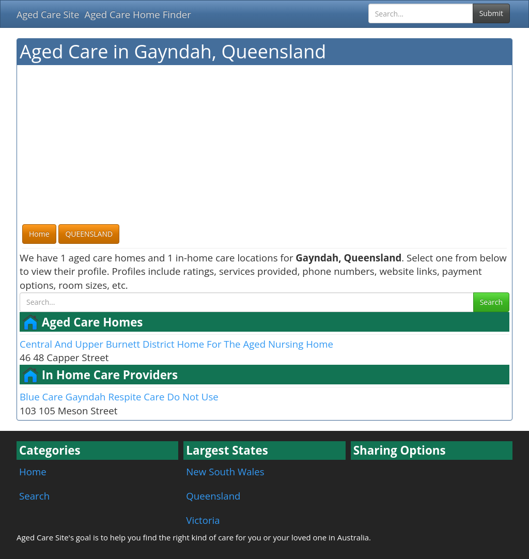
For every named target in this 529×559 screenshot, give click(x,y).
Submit (491, 13)
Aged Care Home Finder (137, 14)
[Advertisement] (264, 145)
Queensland (213, 495)
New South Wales (225, 471)
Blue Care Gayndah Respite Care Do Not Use (119, 396)
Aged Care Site (48, 14)
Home (32, 471)
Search (491, 302)
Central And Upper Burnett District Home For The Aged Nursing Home (176, 343)
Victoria (203, 520)
